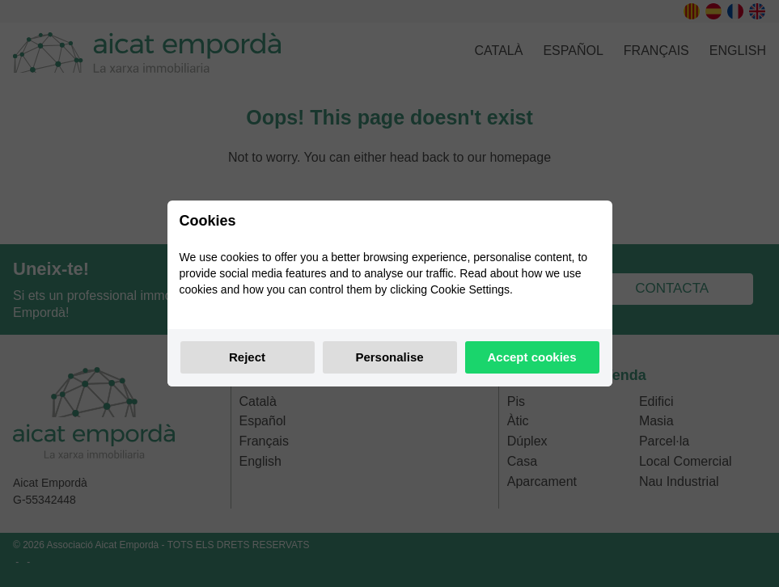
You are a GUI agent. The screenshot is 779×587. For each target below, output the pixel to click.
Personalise (389, 357)
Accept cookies (531, 357)
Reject (247, 357)
